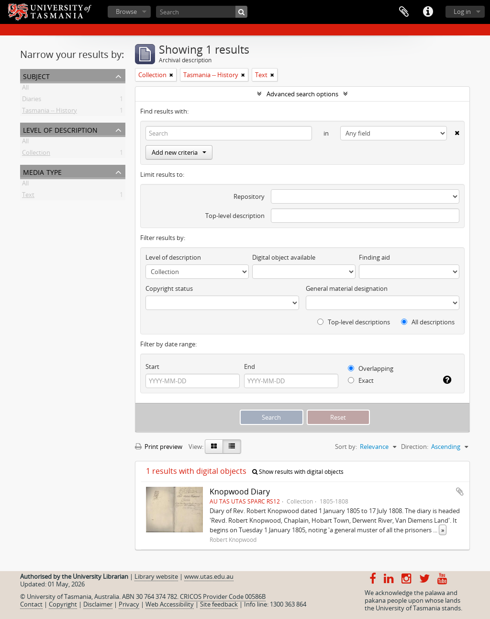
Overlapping (370, 368)
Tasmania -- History (49, 112)
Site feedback (219, 604)
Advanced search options (302, 94)
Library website (156, 576)
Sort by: (346, 446)
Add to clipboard (460, 491)
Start (152, 366)
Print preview (158, 446)
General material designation (347, 288)
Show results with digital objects (298, 472)
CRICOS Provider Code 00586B (223, 596)
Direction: (414, 446)
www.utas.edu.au (209, 576)
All (25, 89)
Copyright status (169, 288)
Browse (126, 11)
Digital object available (283, 257)
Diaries (31, 100)
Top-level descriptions (353, 322)
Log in (462, 11)
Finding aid (374, 257)
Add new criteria (179, 152)
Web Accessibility (169, 604)
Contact (31, 604)
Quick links (428, 12)
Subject (36, 75)
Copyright (63, 604)
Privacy (129, 604)
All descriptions (428, 322)
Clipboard (404, 12)
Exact (361, 380)
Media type (42, 171)
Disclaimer (97, 604)
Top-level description (235, 215)
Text (28, 196)
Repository (249, 196)
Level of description (60, 129)
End (249, 366)
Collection (36, 154)
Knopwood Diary (240, 491)
